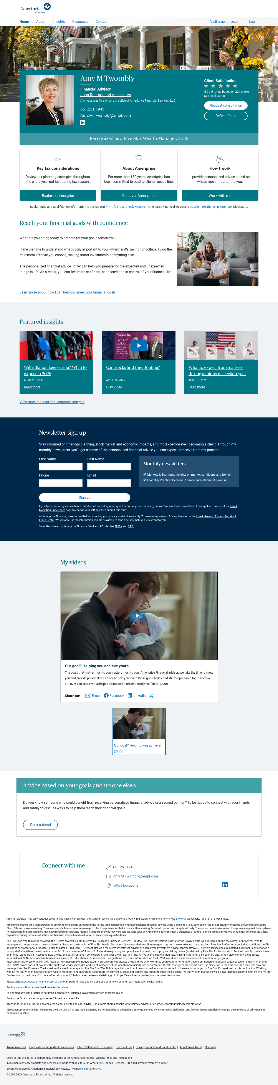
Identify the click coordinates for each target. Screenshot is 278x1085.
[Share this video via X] (151, 695)
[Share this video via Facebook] (114, 695)
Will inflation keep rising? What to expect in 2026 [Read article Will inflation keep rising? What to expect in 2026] (55, 370)
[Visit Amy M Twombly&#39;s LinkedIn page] (225, 884)
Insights (59, 22)
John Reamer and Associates (105, 94)
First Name (47, 459)
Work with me (220, 195)
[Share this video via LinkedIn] (137, 695)
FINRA (118, 526)
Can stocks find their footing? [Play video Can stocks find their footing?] (133, 367)
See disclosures (214, 95)
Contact (102, 22)
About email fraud (191, 1047)
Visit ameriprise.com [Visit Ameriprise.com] (226, 22)
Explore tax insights (58, 195)
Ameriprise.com (16, 1047)
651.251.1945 (92, 109)
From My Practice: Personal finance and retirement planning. (187, 480)
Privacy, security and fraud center (156, 1047)
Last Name (95, 459)
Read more (32, 387)
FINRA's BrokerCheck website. (126, 206)
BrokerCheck (183, 918)
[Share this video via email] (92, 696)
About (40, 22)
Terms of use (124, 1047)
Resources (80, 22)
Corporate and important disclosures (51, 1047)
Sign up (85, 497)
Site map (210, 1047)
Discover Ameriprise (139, 195)
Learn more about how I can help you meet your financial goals (68, 292)
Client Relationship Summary (213, 206)
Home (24, 22)
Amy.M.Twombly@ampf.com (105, 115)
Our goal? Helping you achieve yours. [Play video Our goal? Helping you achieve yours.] (137, 748)
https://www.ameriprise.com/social (41, 981)
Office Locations (125, 885)
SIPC (131, 526)
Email (91, 475)
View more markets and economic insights (52, 402)
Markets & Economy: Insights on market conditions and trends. (189, 474)
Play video (114, 387)
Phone (44, 475)
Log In (253, 22)
